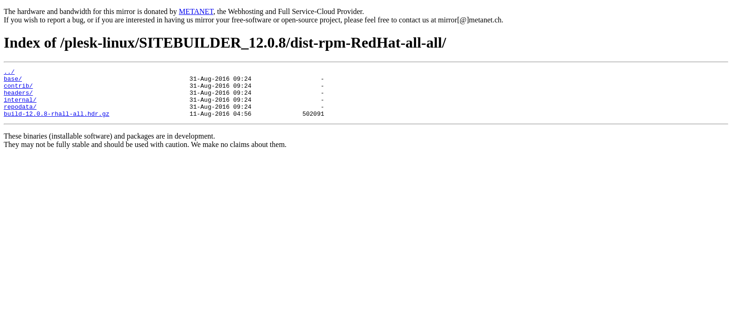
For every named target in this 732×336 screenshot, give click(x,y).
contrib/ (18, 89)
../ (9, 73)
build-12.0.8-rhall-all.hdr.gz (56, 123)
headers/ (18, 98)
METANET (196, 11)
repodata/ (20, 115)
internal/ (20, 106)
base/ (13, 81)
